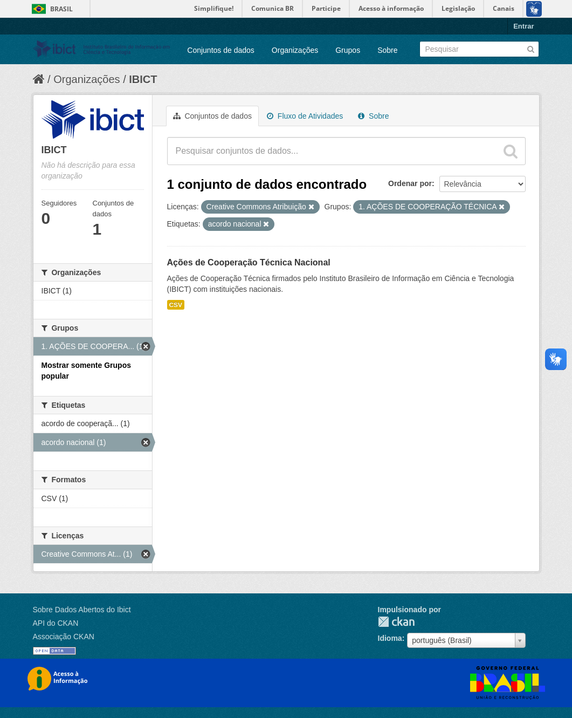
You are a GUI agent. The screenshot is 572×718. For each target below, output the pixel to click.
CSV (175, 305)
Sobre (387, 50)
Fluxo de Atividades (305, 116)
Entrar (523, 26)
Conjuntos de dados (220, 50)
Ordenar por (410, 183)
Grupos (347, 50)
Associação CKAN (63, 636)
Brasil (61, 8)
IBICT (143, 79)
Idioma (390, 638)
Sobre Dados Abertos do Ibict (82, 609)
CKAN (396, 621)
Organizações (295, 50)
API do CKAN (56, 623)
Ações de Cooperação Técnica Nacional (248, 262)
